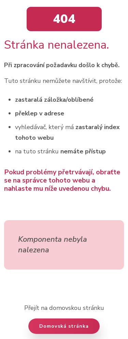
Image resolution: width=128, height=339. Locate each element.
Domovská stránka (64, 326)
